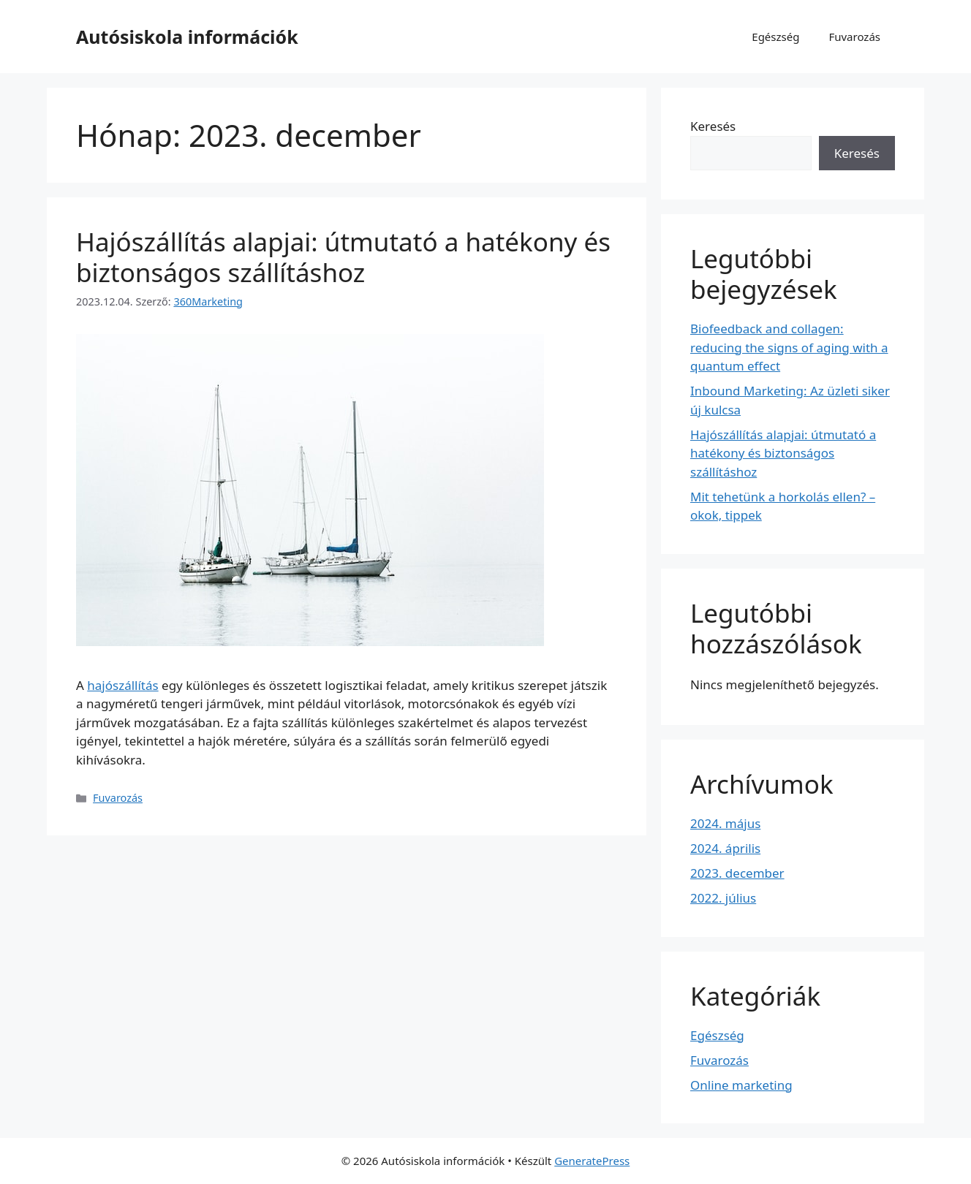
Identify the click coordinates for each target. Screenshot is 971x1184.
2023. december (737, 873)
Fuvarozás (854, 36)
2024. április (725, 848)
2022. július (723, 897)
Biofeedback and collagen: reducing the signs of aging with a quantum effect (789, 347)
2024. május (725, 823)
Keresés (713, 126)
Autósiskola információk (187, 36)
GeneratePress (592, 1160)
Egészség (775, 36)
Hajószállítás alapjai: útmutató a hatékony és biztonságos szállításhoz (343, 256)
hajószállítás (122, 685)
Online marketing (741, 1085)
